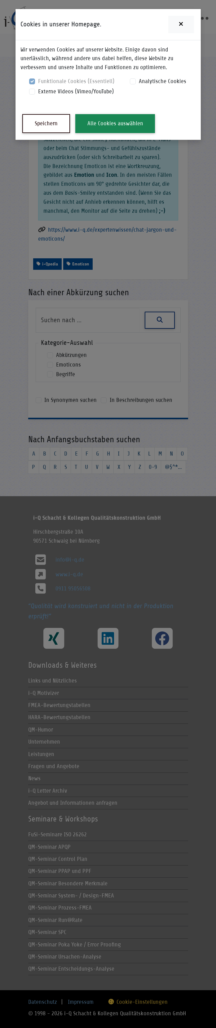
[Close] (181, 24)
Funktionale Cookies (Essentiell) (76, 81)
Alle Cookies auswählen (115, 123)
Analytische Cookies (162, 81)
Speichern (46, 123)
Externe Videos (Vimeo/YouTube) (76, 91)
